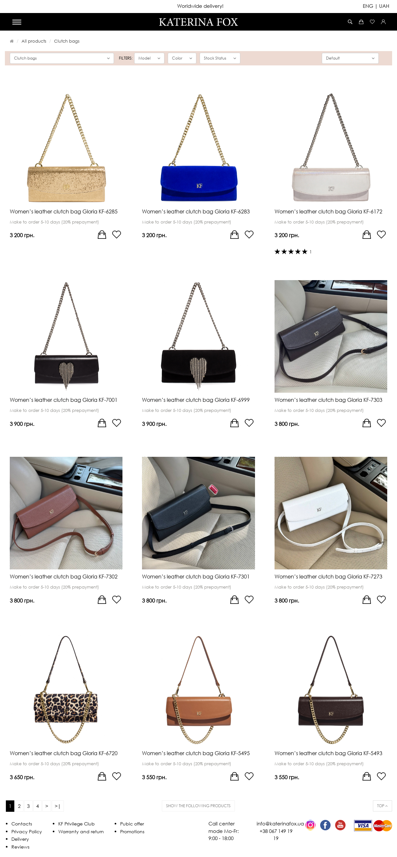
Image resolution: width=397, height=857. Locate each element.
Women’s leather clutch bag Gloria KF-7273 (328, 576)
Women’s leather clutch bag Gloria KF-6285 (64, 211)
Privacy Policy (26, 831)
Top (382, 805)
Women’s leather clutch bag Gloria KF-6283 (196, 211)
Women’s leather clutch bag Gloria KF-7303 (328, 400)
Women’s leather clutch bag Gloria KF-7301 (196, 576)
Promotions (132, 831)
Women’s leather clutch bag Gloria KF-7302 (64, 576)
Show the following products (198, 805)
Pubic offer (132, 823)
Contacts (21, 823)
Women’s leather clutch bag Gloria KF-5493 (328, 753)
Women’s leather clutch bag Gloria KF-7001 (64, 400)
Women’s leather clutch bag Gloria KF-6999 (196, 400)
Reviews (20, 847)
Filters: (126, 58)
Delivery (20, 839)
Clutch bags (66, 41)
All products (33, 41)
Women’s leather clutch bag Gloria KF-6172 (328, 211)
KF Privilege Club (76, 823)
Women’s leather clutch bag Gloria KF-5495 (196, 753)
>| (58, 806)
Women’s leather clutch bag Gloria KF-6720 (64, 753)
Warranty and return (81, 831)
